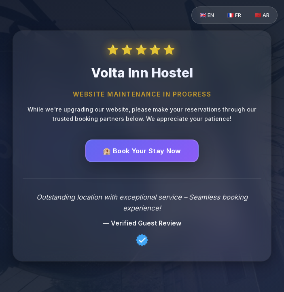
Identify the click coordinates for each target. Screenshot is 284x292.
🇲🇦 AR (262, 15)
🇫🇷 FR (234, 15)
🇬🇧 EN (207, 15)
